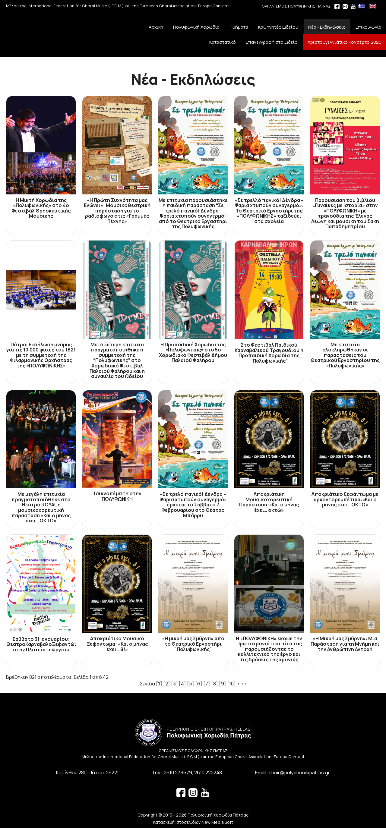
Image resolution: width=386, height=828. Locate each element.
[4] (182, 683)
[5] (190, 683)
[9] (222, 683)
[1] (159, 683)
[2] (166, 683)
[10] (231, 683)
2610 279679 (178, 772)
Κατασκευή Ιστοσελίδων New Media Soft (193, 822)
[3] (174, 683)
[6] (198, 683)
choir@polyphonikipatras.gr (299, 772)
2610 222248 (208, 772)
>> (244, 683)
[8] (214, 683)
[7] (206, 683)
